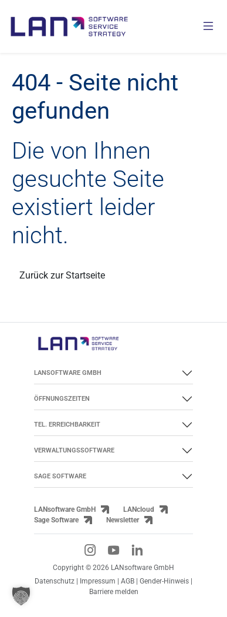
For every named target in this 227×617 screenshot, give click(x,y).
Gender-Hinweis (165, 581)
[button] (21, 596)
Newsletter (122, 520)
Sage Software (56, 520)
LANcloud (138, 509)
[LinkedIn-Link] (137, 550)
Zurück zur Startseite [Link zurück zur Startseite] (62, 275)
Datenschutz (54, 581)
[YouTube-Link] (114, 550)
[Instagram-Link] (90, 550)
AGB (127, 581)
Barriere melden (113, 592)
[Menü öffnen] (208, 27)
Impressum (98, 581)
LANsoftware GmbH (65, 509)
